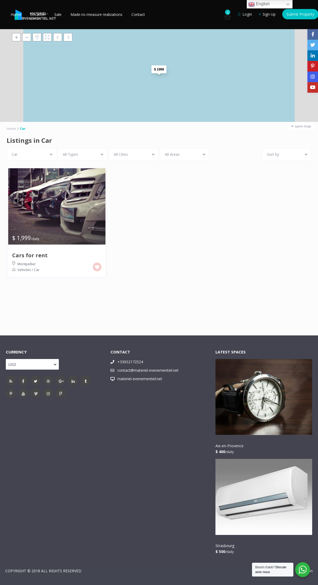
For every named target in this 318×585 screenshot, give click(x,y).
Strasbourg (224, 545)
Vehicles (24, 269)
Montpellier (26, 264)
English (259, 4)
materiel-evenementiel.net (139, 378)
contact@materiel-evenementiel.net (148, 370)
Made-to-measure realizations (96, 14)
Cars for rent (30, 255)
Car (36, 269)
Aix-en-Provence (229, 445)
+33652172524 (130, 361)
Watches (223, 440)
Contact (138, 14)
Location (37, 14)
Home (16, 14)
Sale (57, 14)
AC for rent (226, 540)
